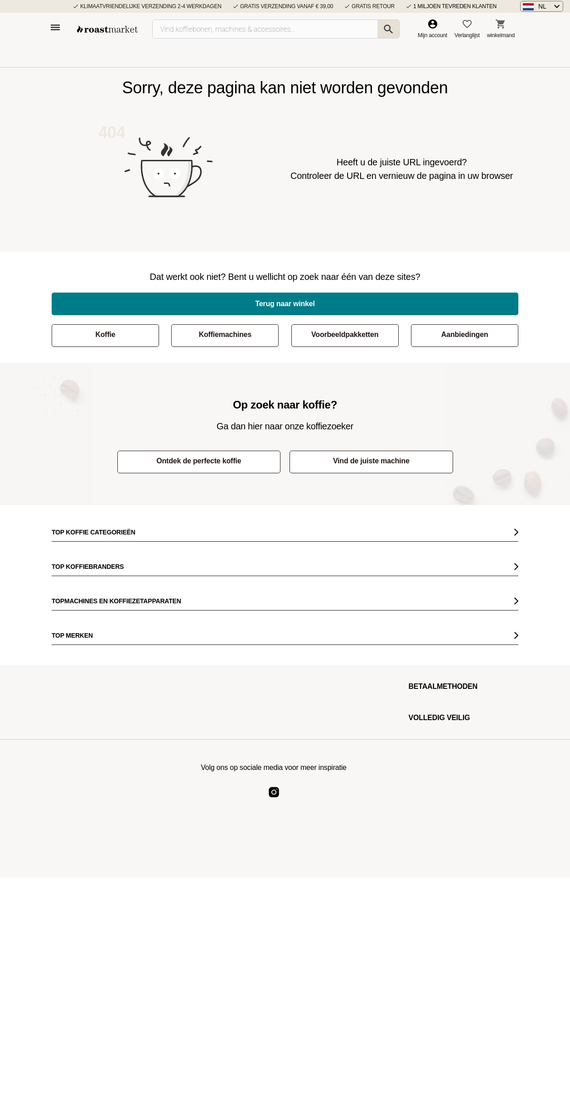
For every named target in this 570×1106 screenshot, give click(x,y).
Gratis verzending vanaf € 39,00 (286, 6)
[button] (541, 6)
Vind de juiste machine (371, 461)
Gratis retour (373, 6)
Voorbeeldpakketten (344, 334)
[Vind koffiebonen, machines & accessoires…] (276, 29)
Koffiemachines (225, 334)
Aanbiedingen (464, 334)
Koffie (105, 334)
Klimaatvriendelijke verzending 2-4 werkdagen (151, 6)
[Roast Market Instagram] (274, 799)
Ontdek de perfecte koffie (198, 461)
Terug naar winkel (284, 304)
